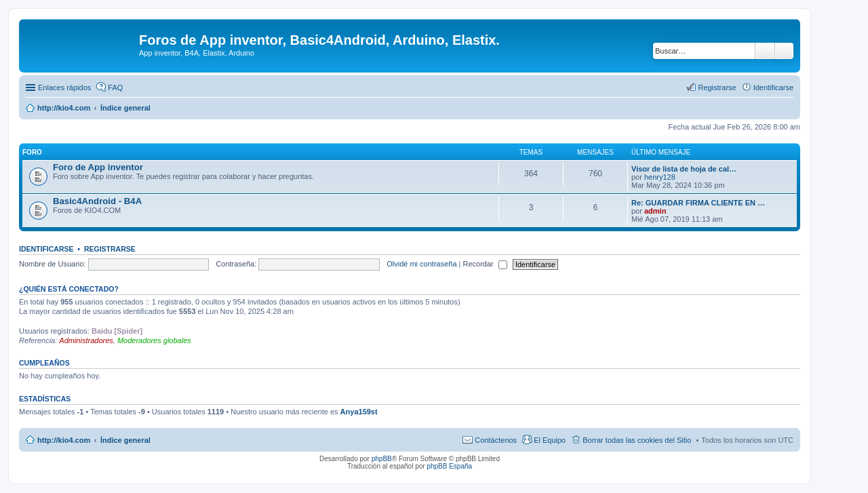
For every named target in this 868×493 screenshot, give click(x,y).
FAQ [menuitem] (115, 87)
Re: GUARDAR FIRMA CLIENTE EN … (698, 203)
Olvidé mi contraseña (421, 264)
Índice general (125, 440)
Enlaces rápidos (64, 87)
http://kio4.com (63, 440)
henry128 (659, 177)
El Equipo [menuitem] (550, 440)
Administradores (86, 340)
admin (655, 211)
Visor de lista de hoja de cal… (683, 169)
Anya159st (359, 412)
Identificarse (46, 249)
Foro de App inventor (98, 167)
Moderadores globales (154, 340)
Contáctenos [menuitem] (496, 440)
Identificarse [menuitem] (773, 87)
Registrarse (110, 249)
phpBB (382, 458)
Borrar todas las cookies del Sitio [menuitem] (637, 440)
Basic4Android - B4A (97, 201)
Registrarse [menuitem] (717, 87)
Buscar (765, 51)
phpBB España (449, 466)
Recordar (485, 264)
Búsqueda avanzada (784, 51)
